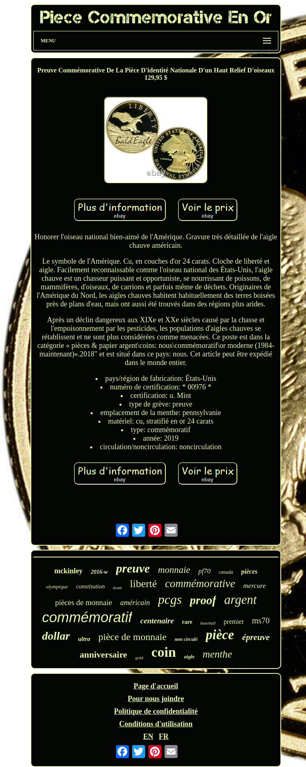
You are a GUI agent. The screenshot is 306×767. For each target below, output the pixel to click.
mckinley (68, 571)
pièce (220, 634)
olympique (57, 586)
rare (187, 622)
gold (139, 657)
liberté (143, 584)
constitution (90, 586)
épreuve (256, 637)
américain (135, 603)
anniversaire (103, 654)
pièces (249, 571)
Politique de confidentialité (155, 711)
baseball (207, 623)
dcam (117, 588)
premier (234, 621)
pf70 (204, 571)
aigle (189, 656)
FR (164, 736)
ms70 (260, 620)
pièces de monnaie (83, 602)
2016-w (99, 572)
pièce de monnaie (132, 637)
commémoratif (87, 617)
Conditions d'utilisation (156, 724)
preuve (133, 568)
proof (203, 600)
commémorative (200, 583)
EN (148, 736)
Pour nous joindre (156, 699)
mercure (254, 586)
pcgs (170, 599)
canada (226, 572)
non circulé (186, 639)
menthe (217, 654)
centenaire (157, 620)
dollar (55, 635)
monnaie (174, 570)
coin (163, 652)
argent (240, 599)
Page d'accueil (156, 686)
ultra (84, 639)
